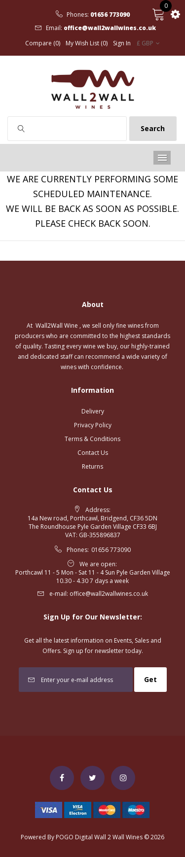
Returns (92, 466)
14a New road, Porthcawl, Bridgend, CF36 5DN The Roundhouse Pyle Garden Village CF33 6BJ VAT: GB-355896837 (92, 526)
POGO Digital (74, 837)
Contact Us (92, 452)
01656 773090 (110, 15)
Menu (162, 158)
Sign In (122, 43)
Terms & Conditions (92, 439)
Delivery (92, 411)
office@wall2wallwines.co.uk (110, 28)
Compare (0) (42, 43)
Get (150, 679)
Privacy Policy (92, 425)
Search (153, 128)
